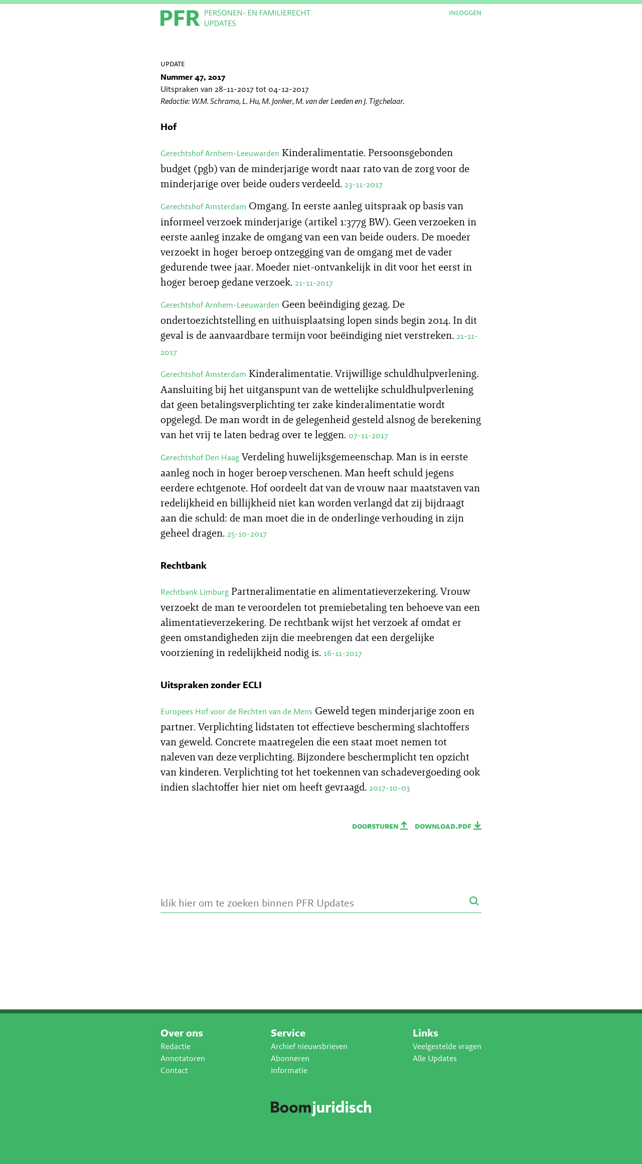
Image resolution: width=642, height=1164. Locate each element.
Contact (174, 1070)
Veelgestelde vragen (447, 1046)
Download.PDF (448, 826)
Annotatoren (182, 1058)
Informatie (289, 1070)
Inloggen (465, 12)
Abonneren (290, 1058)
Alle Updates (435, 1058)
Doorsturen (381, 826)
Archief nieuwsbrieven (309, 1046)
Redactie (175, 1046)
